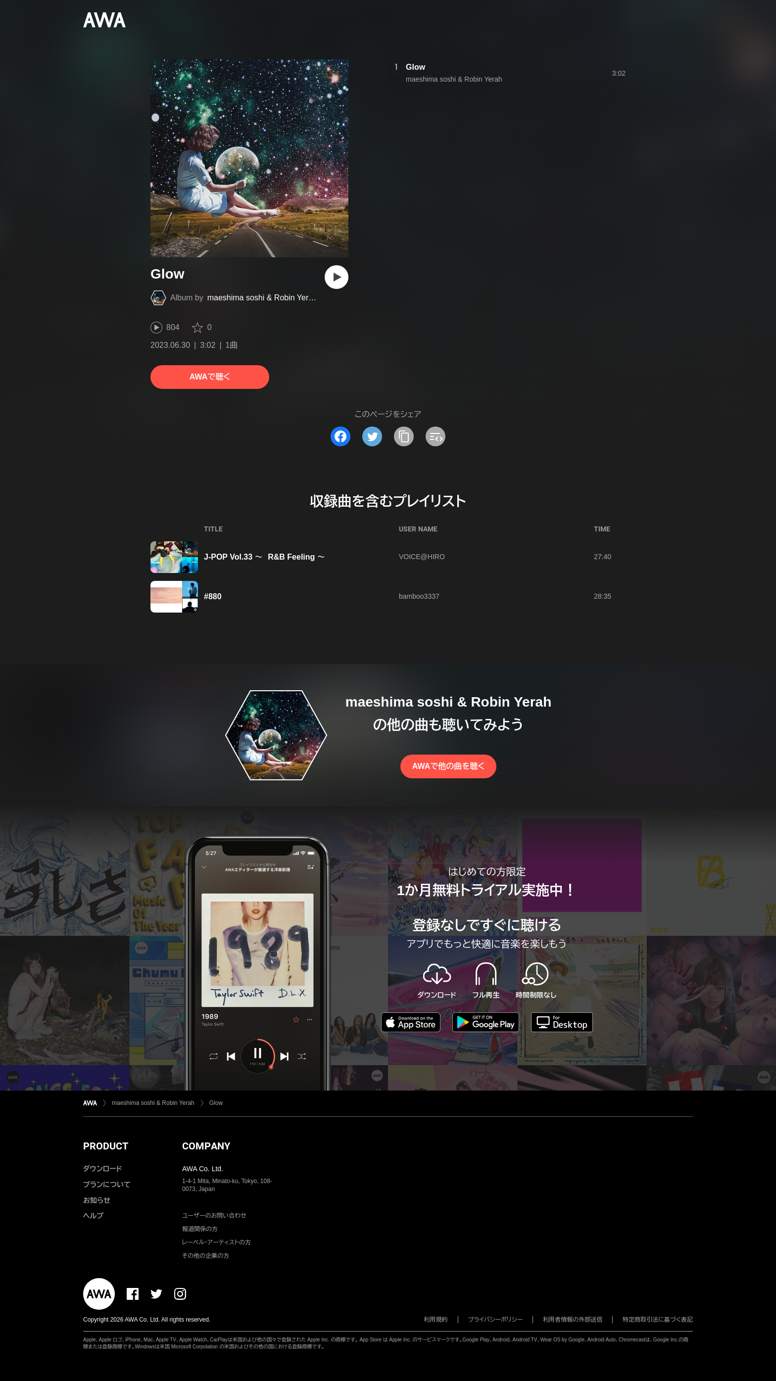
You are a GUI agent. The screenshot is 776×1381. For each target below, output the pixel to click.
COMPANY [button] (206, 1146)
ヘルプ (93, 1216)
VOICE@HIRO (422, 557)
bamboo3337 (419, 596)
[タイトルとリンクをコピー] (404, 436)
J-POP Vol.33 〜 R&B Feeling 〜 (264, 557)
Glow (415, 67)
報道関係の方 (200, 1229)
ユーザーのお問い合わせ (214, 1215)
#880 (213, 596)
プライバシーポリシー (495, 1319)
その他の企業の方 (205, 1255)
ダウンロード (102, 1169)
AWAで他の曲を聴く (448, 766)
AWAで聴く (210, 377)
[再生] (336, 277)
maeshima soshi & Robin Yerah (262, 297)
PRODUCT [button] (105, 1146)
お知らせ (96, 1200)
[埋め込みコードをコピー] (435, 436)
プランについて (107, 1185)
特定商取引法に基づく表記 (658, 1319)
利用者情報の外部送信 (572, 1319)
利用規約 (436, 1319)
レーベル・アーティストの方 (216, 1242)
